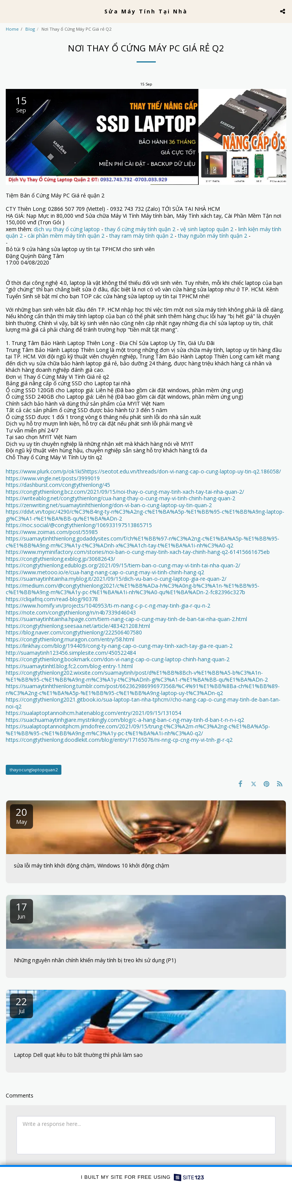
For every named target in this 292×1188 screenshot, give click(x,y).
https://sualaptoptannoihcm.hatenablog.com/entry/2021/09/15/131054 (93, 712)
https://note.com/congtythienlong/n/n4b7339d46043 (71, 612)
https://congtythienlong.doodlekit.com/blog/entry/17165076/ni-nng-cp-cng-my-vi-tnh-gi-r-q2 (119, 739)
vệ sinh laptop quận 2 (206, 229)
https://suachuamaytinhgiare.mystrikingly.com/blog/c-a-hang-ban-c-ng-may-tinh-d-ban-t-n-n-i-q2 (125, 719)
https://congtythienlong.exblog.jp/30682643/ (60, 558)
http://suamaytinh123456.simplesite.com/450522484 (71, 652)
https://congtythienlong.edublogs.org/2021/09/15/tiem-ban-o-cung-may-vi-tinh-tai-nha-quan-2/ (123, 565)
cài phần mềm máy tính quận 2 (66, 235)
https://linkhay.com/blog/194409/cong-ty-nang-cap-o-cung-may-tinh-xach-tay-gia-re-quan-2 (119, 645)
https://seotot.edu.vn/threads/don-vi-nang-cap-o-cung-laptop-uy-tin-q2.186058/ (182, 471)
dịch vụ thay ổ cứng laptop (67, 229)
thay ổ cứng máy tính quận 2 (140, 229)
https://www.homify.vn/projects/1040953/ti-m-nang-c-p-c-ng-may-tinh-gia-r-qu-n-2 (108, 605)
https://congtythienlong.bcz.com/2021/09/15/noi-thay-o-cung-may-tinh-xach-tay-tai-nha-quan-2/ (125, 491)
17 (21, 910)
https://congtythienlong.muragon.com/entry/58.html (70, 639)
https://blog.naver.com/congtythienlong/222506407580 (74, 632)
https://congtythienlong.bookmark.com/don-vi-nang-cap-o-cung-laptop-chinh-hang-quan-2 (117, 659)
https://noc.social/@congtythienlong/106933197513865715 (79, 525)
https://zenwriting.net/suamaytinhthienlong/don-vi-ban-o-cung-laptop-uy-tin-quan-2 (109, 505)
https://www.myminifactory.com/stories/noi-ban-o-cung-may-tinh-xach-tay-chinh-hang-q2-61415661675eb (138, 551)
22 (21, 1004)
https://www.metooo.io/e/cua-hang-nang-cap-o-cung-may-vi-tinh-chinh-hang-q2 (105, 572)
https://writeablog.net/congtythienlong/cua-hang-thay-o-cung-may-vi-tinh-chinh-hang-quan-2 (120, 498)
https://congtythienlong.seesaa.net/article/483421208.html (78, 625)
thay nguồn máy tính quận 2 (212, 235)
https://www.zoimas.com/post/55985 (52, 532)
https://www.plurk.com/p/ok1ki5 (45, 471)
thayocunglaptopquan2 (34, 769)
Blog (30, 29)
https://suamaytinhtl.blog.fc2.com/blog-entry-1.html (69, 666)
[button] (8, 11)
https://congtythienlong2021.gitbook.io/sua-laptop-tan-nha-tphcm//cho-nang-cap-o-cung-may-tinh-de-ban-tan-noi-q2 (143, 703)
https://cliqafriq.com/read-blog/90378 (52, 599)
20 (21, 815)
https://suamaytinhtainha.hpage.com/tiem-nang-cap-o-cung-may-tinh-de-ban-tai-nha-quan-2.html (126, 619)
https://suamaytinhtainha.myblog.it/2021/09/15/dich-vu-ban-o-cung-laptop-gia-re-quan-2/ (116, 578)
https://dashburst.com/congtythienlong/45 (58, 484)
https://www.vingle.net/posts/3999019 (53, 478)
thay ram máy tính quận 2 (141, 235)
